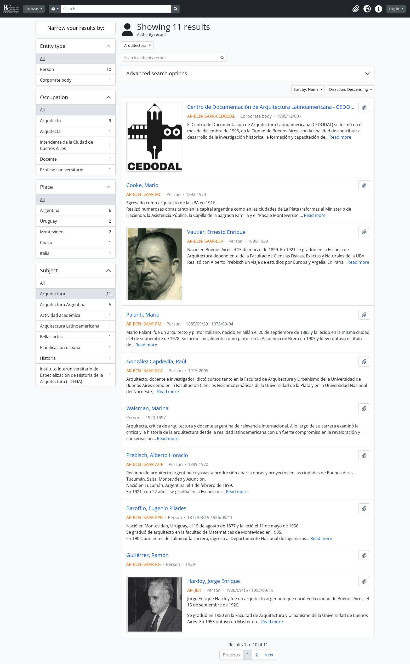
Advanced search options (156, 73)
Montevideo (75, 233)
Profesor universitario (75, 171)
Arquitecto (75, 121)
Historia (75, 359)
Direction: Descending (349, 89)
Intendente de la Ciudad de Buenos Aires (75, 145)
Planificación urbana (75, 348)
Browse (32, 8)
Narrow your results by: (75, 27)
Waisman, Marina (147, 408)
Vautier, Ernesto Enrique (216, 232)
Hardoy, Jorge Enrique (213, 581)
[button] (355, 9)
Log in (394, 8)
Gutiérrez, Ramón (147, 555)
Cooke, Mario (142, 185)
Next (269, 655)
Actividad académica (75, 316)
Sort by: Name (307, 89)
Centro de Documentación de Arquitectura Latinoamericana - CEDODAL (271, 107)
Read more (340, 137)
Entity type (52, 45)
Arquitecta (75, 132)
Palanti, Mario (143, 315)
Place (46, 186)
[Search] (116, 9)
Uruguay (75, 222)
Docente (75, 160)
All (42, 58)
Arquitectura (75, 295)
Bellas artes (75, 338)
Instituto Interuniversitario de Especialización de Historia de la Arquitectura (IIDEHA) (75, 375)
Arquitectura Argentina (75, 305)
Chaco (75, 243)
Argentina (75, 211)
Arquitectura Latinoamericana (75, 327)
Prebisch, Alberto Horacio (157, 455)
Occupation (54, 97)
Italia (75, 254)
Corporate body (75, 81)
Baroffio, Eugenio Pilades (156, 508)
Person (75, 70)
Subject (49, 270)
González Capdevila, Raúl (156, 361)
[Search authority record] (170, 58)
